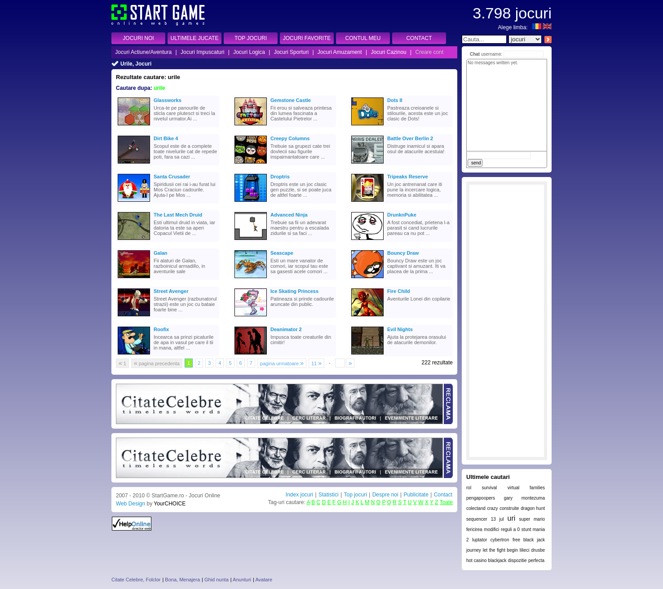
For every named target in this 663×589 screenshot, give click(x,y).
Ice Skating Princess (294, 291)
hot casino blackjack (486, 560)
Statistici (328, 495)
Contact (443, 495)
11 (316, 363)
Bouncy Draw (403, 253)
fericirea (474, 529)
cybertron (500, 539)
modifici (491, 529)
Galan (161, 253)
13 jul (497, 519)
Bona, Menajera (182, 579)
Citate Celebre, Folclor (135, 579)
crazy (492, 508)
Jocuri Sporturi (291, 52)
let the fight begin (500, 550)
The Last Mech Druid (178, 214)
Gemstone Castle (290, 100)
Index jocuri (299, 495)
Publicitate (415, 495)
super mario (532, 519)
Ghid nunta (216, 579)
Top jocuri (355, 495)
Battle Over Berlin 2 (410, 138)
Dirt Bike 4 (166, 138)
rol (468, 487)
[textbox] (484, 39)
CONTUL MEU (363, 38)
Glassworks (167, 100)
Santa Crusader (172, 176)
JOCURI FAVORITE (307, 38)
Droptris (280, 176)
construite (509, 508)
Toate (446, 502)
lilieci (525, 550)
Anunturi (242, 579)
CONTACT (419, 38)
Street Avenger (171, 291)
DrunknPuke (401, 214)
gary (508, 498)
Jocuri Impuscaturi (202, 52)
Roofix (161, 329)
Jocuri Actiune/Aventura (143, 52)
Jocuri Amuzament (340, 52)
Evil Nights (400, 329)
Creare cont (429, 52)
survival (489, 487)
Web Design (130, 503)
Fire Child (398, 291)
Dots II (394, 100)
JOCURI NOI (138, 38)
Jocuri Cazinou (388, 52)
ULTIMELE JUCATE (195, 38)
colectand (476, 508)
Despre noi (385, 495)
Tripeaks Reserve (407, 176)
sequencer (476, 519)
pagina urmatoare (282, 363)
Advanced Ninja (289, 214)
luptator (479, 539)
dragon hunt (533, 508)
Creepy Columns (289, 138)
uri (512, 518)
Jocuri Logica (249, 52)
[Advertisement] (507, 321)
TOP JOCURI (250, 38)
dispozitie (517, 560)
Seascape (281, 253)
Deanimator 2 (286, 329)
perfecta (536, 560)
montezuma (533, 498)
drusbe (538, 550)
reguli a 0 (510, 529)
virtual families (526, 487)
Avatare (263, 579)
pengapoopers (480, 498)
